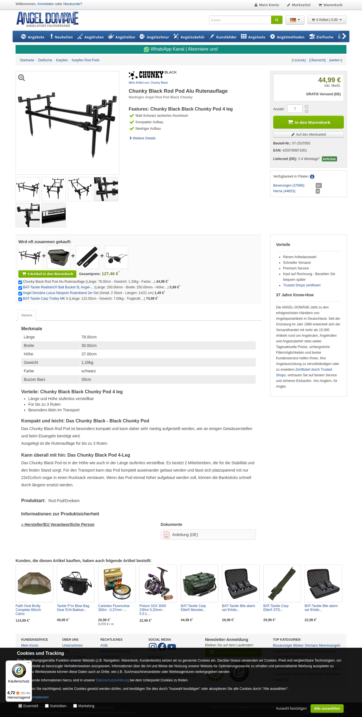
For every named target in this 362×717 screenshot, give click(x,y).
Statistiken (58, 705)
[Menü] (28, 663)
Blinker (298, 645)
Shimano (311, 645)
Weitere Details (142, 138)
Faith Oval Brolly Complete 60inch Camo (28, 610)
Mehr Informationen (33, 697)
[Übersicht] (317, 60)
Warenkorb (330, 5)
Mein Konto (266, 5)
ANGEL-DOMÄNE (50, 19)
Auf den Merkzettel (308, 134)
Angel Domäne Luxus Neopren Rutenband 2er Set (61, 293)
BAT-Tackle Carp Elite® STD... (275, 608)
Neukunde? (72, 4)
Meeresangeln (330, 645)
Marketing (86, 705)
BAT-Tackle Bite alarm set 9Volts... (238, 608)
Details (26, 315)
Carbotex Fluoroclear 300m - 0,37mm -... (114, 608)
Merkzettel (298, 5)
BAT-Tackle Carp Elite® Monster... (193, 608)
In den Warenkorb (308, 122)
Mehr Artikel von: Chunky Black (148, 82)
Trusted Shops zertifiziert (301, 285)
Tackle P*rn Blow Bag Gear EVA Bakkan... (73, 608)
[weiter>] (335, 60)
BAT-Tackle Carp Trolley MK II (45, 299)
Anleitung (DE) (181, 535)
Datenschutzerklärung (112, 680)
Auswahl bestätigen (291, 708)
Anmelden (45, 4)
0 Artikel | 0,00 (327, 20)
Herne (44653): (284, 191)
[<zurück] (299, 60)
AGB (103, 645)
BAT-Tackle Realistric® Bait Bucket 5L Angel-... (58, 287)
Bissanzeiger (282, 645)
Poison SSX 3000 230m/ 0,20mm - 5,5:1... (152, 610)
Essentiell (30, 705)
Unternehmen (72, 645)
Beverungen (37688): (289, 185)
